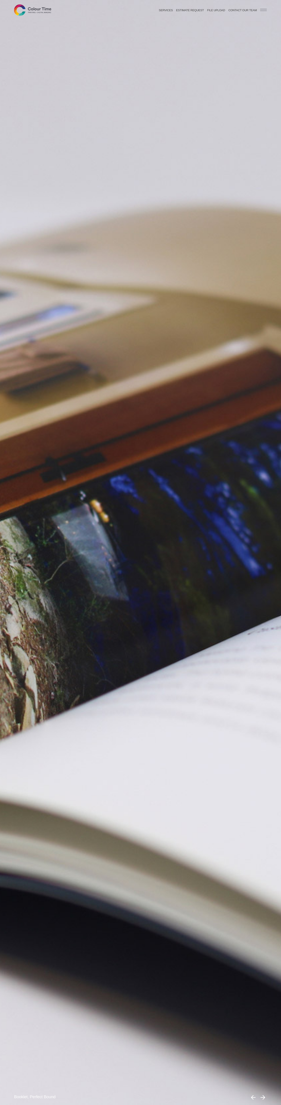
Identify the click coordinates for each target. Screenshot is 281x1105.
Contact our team (242, 10)
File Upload (216, 10)
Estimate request (190, 10)
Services (166, 10)
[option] (140, 552)
